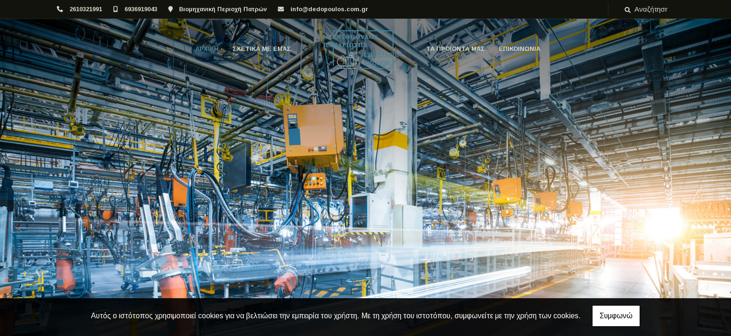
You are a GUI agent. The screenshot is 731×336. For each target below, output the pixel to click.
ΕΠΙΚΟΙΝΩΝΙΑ (519, 48)
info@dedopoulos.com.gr (329, 9)
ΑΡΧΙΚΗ (207, 48)
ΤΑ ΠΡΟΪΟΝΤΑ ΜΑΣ (455, 48)
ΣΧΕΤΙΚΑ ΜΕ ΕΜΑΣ (262, 48)
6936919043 (140, 9)
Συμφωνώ (616, 316)
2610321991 (85, 9)
